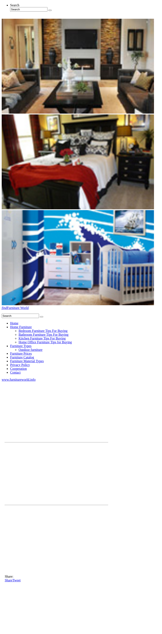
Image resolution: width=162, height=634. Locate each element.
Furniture (15, 308)
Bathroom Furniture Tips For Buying (43, 334)
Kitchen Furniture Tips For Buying (42, 338)
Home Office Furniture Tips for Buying (45, 342)
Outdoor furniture (30, 349)
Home (14, 323)
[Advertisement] (56, 411)
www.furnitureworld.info (19, 379)
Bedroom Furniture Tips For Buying (43, 331)
